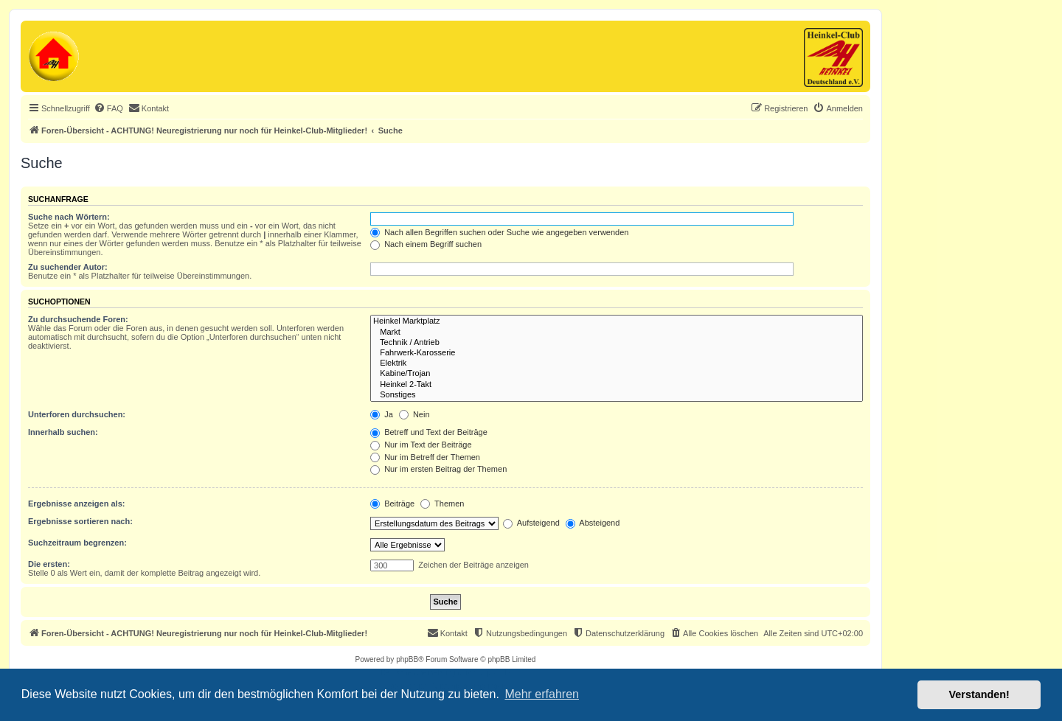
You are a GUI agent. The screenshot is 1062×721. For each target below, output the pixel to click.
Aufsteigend (531, 522)
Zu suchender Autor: (68, 266)
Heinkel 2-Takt (616, 385)
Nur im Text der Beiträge (420, 444)
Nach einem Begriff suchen (426, 244)
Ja (381, 414)
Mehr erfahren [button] (541, 694)
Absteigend (593, 522)
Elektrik (616, 363)
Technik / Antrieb (616, 343)
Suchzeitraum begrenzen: (77, 542)
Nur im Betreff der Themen (425, 457)
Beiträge (392, 503)
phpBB (407, 659)
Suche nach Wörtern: (69, 216)
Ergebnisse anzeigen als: (76, 503)
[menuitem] (108, 108)
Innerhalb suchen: (63, 432)
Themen (442, 503)
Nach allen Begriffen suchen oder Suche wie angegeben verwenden (499, 232)
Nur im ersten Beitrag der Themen (438, 468)
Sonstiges (616, 395)
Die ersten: (49, 564)
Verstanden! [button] (979, 694)
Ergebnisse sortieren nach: (80, 521)
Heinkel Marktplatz (616, 321)
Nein (414, 414)
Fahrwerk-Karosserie (616, 353)
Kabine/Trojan (616, 374)
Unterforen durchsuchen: (76, 414)
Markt (616, 332)
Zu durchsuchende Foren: (78, 319)
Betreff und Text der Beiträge (428, 432)
